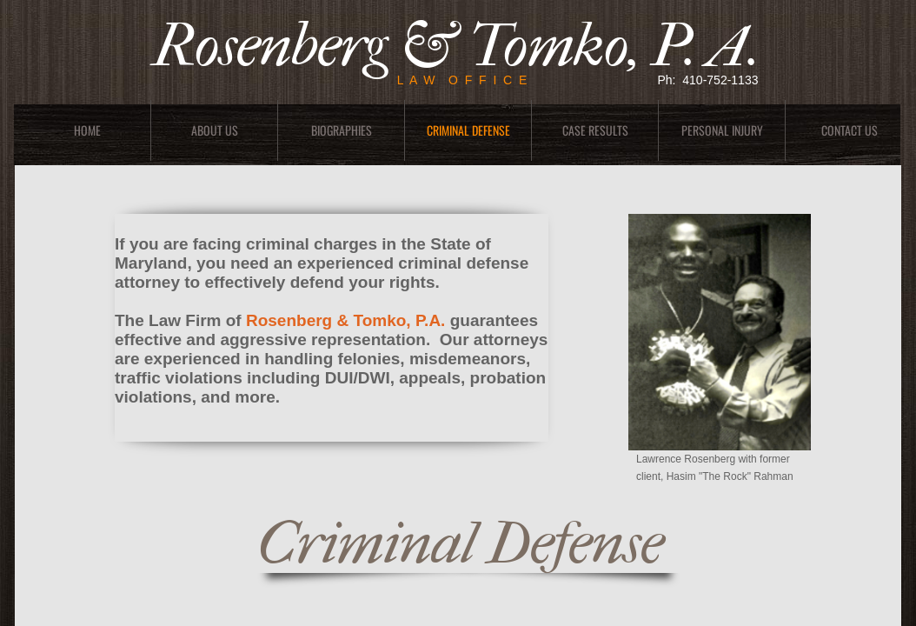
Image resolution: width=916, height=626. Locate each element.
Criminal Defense (468, 130)
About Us (214, 130)
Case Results (595, 130)
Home (87, 130)
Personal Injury (722, 130)
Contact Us (849, 130)
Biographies (341, 130)
